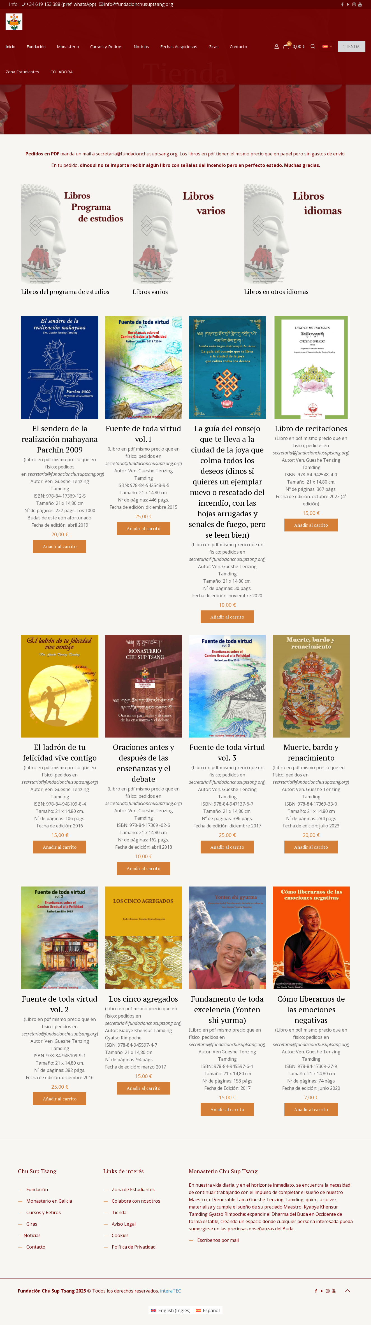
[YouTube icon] (348, 4)
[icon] (360, 4)
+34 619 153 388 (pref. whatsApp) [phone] (61, 4)
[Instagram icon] (354, 4)
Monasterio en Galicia (49, 1201)
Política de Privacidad (134, 1247)
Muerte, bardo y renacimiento (311, 752)
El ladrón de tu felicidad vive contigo (60, 752)
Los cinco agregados (143, 998)
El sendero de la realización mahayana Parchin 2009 (60, 439)
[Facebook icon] (342, 4)
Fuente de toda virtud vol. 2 (60, 1003)
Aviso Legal (124, 1224)
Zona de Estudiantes (133, 1189)
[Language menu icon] (327, 46)
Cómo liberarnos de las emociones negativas (311, 1009)
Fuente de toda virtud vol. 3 (227, 752)
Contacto (35, 1247)
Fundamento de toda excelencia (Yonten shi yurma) (227, 1009)
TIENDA (351, 46)
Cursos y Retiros (43, 1212)
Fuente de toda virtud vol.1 (143, 433)
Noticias (32, 1235)
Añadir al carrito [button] (59, 546)
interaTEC (170, 1291)
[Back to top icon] (347, 1290)
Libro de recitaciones (311, 428)
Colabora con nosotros (136, 1201)
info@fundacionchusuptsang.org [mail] (138, 4)
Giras (31, 1224)
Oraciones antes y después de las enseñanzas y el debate (143, 763)
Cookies (120, 1235)
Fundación (37, 1189)
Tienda (119, 1212)
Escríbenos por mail (218, 1240)
